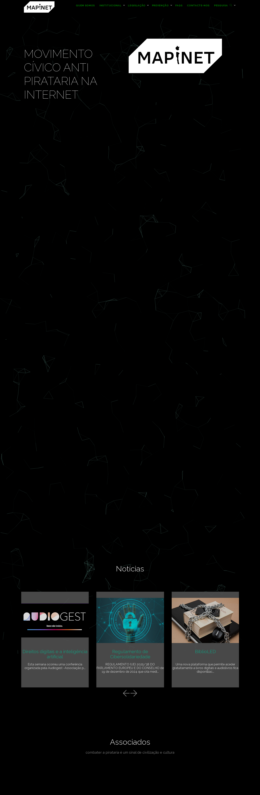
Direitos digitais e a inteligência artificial (55, 654)
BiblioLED (205, 651)
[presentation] (126, 693)
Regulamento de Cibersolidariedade (130, 654)
